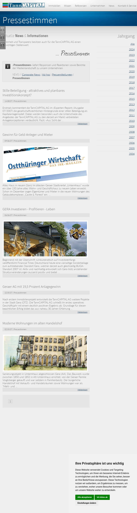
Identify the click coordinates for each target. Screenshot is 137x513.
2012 (132, 109)
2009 (132, 126)
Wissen (67, 5)
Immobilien (54, 5)
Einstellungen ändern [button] (87, 503)
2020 (132, 71)
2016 (132, 93)
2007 (132, 137)
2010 (132, 120)
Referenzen (81, 5)
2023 (132, 54)
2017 (132, 87)
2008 (132, 131)
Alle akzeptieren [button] (85, 497)
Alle (133, 43)
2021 (132, 65)
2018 (132, 82)
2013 (132, 104)
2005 (132, 148)
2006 (132, 142)
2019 (132, 76)
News (111, 5)
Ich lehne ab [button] (102, 497)
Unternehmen (97, 5)
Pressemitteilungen (62, 74)
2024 (132, 49)
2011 (132, 115)
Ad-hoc (46, 74)
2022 (132, 60)
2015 (132, 98)
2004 (132, 153)
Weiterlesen (83, 123)
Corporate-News (31, 74)
